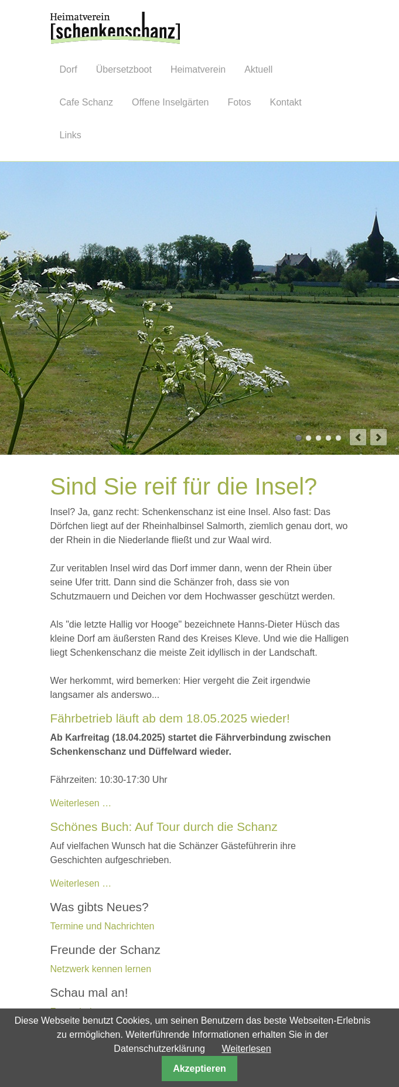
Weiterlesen (246, 1049)
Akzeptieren (199, 1069)
